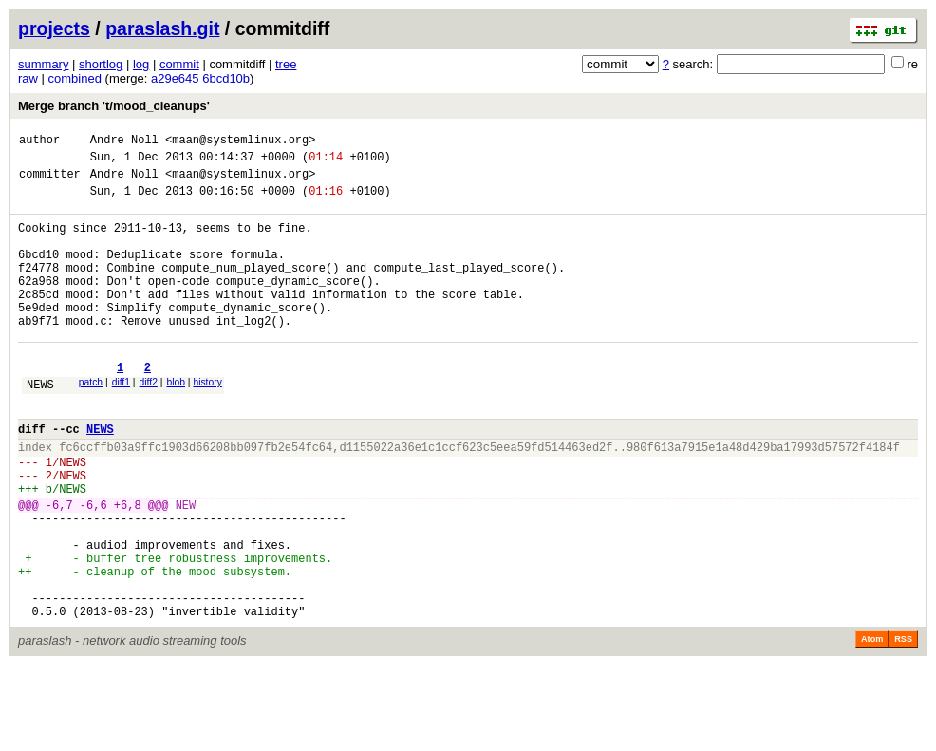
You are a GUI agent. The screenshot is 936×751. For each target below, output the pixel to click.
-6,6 (93, 567)
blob (175, 422)
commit (179, 64)
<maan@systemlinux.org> (240, 142)
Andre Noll (124, 142)
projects (54, 28)
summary (43, 64)
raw (28, 78)
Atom (872, 724)
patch (91, 422)
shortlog (100, 64)
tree (285, 64)
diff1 (121, 422)
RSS (903, 724)
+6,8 (127, 567)
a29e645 (175, 78)
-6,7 (59, 567)
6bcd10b (226, 78)
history (207, 422)
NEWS (40, 427)
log (141, 64)
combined (75, 78)
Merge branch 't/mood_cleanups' (114, 106)
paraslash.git (162, 28)
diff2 (149, 422)
